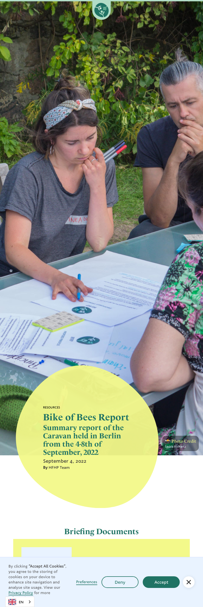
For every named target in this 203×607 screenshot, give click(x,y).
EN (16, 602)
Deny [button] (120, 582)
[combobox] (19, 602)
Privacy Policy (20, 592)
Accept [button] (161, 582)
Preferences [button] (86, 581)
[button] (189, 582)
